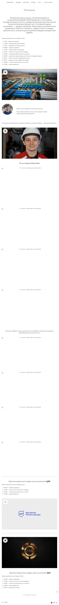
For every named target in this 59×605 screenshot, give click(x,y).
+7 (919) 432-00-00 (47, 2)
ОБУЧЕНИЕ (26, 2)
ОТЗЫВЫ (33, 2)
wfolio (6, 602)
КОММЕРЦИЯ (10, 2)
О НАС (39, 2)
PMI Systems (25, 18)
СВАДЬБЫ (18, 2)
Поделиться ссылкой (30, 595)
